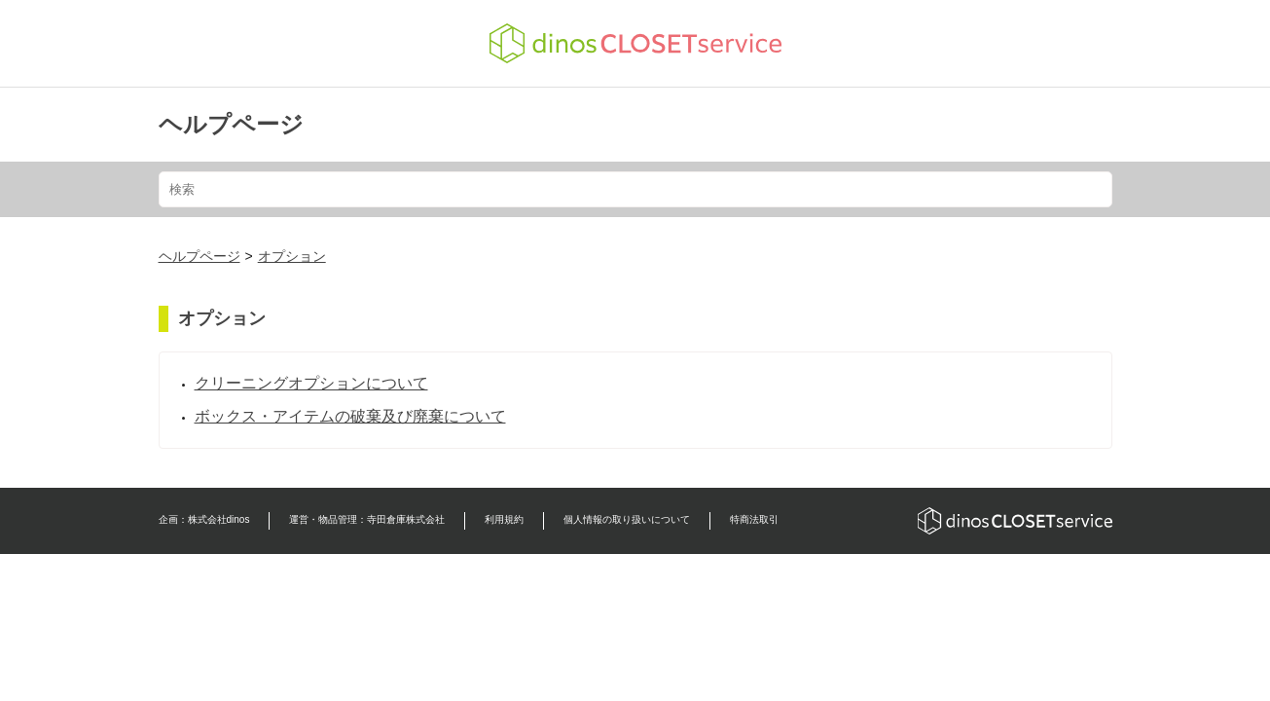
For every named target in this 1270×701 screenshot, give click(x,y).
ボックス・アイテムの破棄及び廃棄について (350, 416)
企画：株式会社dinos (204, 519)
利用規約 (504, 519)
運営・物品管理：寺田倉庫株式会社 (367, 519)
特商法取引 (754, 519)
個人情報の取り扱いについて (626, 519)
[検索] (635, 189)
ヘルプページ (231, 124)
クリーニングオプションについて (311, 383)
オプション (292, 256)
